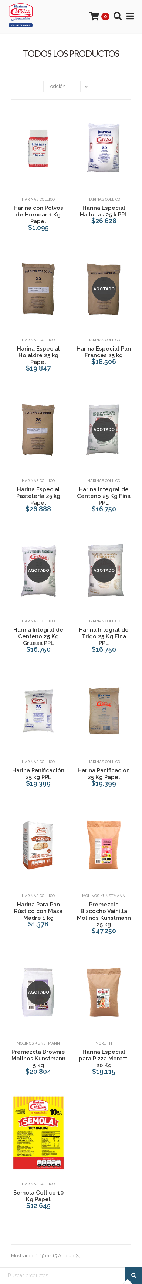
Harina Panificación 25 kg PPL (38, 773)
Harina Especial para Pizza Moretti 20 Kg (104, 1059)
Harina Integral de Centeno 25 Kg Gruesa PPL (38, 636)
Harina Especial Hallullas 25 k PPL (104, 211)
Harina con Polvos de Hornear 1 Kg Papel (38, 215)
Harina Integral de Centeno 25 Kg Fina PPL (104, 496)
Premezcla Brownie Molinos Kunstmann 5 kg (38, 1059)
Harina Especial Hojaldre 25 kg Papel (38, 355)
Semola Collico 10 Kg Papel (38, 1196)
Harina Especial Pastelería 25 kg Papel (38, 496)
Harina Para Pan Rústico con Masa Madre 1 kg (38, 911)
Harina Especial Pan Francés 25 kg (104, 352)
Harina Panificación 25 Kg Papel (104, 773)
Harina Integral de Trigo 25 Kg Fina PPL (104, 636)
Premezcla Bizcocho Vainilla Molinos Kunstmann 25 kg (104, 914)
